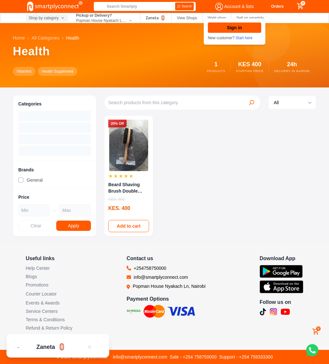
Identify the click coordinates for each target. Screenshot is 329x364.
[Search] (184, 6)
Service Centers (42, 311)
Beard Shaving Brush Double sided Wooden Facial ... (124, 188)
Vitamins (24, 71)
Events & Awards (43, 302)
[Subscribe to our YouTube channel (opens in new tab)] (285, 312)
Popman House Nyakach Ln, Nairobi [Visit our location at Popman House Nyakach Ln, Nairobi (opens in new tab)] (169, 286)
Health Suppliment (57, 71)
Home (19, 38)
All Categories (45, 38)
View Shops (187, 18)
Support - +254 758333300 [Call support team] (246, 356)
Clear (36, 225)
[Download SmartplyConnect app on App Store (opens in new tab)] (281, 286)
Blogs (31, 276)
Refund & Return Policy (49, 328)
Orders (277, 6)
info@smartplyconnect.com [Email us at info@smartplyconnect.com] (161, 277)
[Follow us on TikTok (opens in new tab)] (263, 312)
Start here (244, 38)
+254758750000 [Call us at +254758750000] (150, 268)
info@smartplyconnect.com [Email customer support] (140, 356)
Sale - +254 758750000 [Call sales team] (193, 356)
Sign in (234, 27)
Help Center (38, 268)
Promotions (37, 284)
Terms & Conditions (45, 319)
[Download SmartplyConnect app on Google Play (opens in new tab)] (281, 271)
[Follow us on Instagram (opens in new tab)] (273, 311)
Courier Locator (41, 293)
